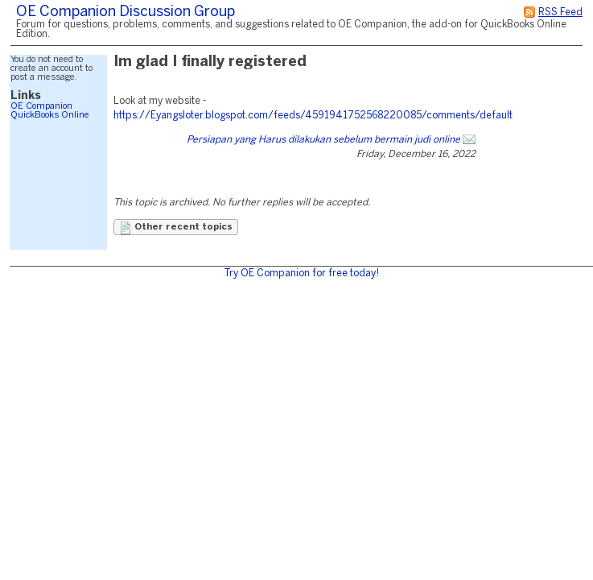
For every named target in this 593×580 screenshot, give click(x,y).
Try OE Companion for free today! (301, 273)
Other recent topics (176, 228)
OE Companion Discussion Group (125, 12)
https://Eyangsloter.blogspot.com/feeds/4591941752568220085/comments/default (313, 115)
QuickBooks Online (49, 115)
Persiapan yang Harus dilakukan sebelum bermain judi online (323, 139)
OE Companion (41, 106)
